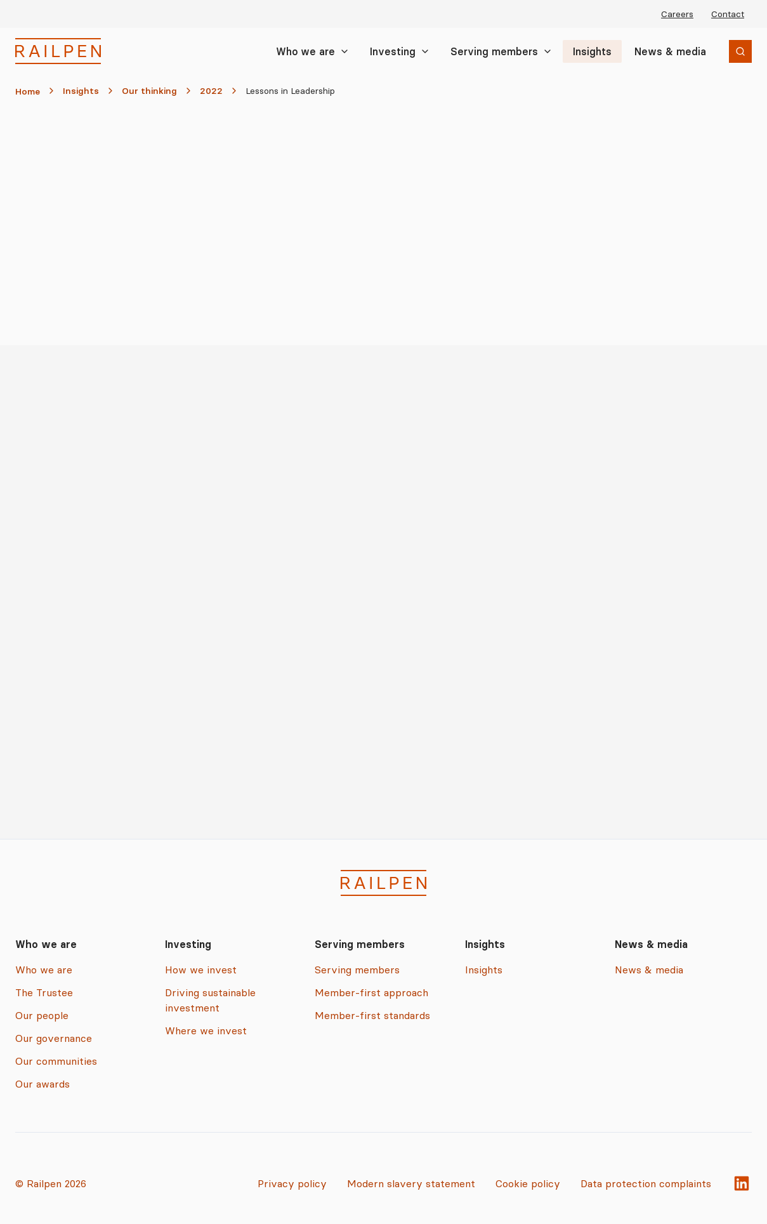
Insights (592, 51)
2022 (211, 90)
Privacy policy (292, 1183)
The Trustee (44, 992)
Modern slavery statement (411, 1183)
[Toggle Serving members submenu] (547, 51)
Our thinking (149, 90)
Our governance (53, 1038)
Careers (677, 14)
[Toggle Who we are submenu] (344, 51)
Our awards (42, 1083)
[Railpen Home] (58, 51)
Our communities (56, 1061)
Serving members (494, 51)
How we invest (201, 969)
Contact (727, 14)
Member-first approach (371, 992)
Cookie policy (527, 1183)
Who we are (305, 51)
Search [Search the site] (726, 52)
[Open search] (740, 51)
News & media (670, 51)
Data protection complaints (645, 1183)
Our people (42, 1015)
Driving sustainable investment (210, 1000)
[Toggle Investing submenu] (425, 51)
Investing (393, 51)
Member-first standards (372, 1015)
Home (27, 91)
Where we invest (206, 1030)
